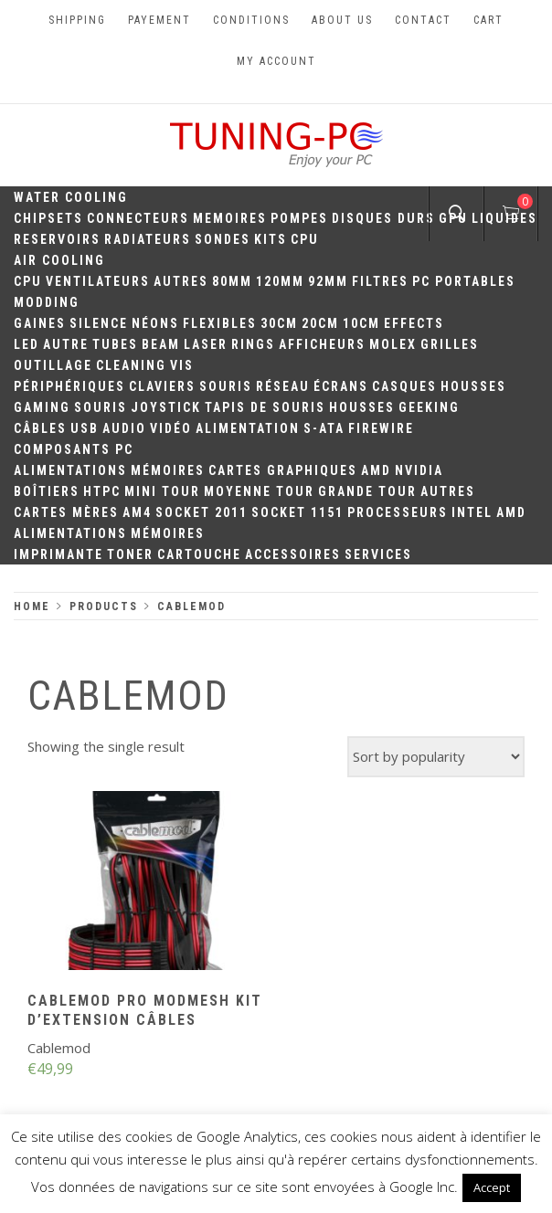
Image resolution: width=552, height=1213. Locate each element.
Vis (182, 365)
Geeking (429, 407)
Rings (253, 344)
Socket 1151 (297, 512)
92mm (328, 281)
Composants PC (73, 449)
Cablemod (58, 1048)
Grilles (449, 344)
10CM (361, 323)
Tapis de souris (265, 407)
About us (342, 20)
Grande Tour (367, 491)
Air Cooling (59, 260)
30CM (279, 323)
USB (84, 428)
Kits (270, 239)
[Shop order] (436, 756)
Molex (393, 344)
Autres (181, 281)
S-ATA (324, 428)
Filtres (380, 281)
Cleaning (131, 365)
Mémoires (168, 470)
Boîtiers (47, 491)
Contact (423, 20)
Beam (161, 344)
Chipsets (48, 218)
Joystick (166, 407)
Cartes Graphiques (282, 470)
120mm (280, 281)
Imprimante (58, 554)
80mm (232, 281)
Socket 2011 (201, 512)
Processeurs (397, 512)
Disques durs (383, 218)
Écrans (340, 386)
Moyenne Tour (259, 491)
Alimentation (248, 428)
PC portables (463, 281)
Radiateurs (147, 239)
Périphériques (69, 386)
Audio (124, 428)
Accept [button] (491, 1187)
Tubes (115, 344)
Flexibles (220, 323)
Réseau (283, 386)
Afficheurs (322, 344)
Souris (225, 386)
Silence (98, 323)
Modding (47, 302)
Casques (404, 386)
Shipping (77, 20)
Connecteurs (138, 218)
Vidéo (171, 428)
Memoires (230, 218)
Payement (159, 20)
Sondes (222, 239)
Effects (414, 323)
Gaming (42, 407)
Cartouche (199, 554)
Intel (472, 512)
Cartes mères (66, 512)
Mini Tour (162, 491)
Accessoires (293, 554)
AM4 (137, 512)
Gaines (40, 323)
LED (26, 344)
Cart (488, 20)
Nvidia (419, 470)
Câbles (40, 428)
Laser (206, 344)
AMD (376, 470)
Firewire (381, 428)
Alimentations (70, 470)
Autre (66, 344)
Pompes (299, 218)
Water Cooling (71, 197)
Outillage (53, 365)
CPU (305, 239)
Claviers (162, 386)
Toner (130, 554)
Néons (155, 323)
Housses (473, 386)
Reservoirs (57, 239)
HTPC (102, 491)
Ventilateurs (98, 281)
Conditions (251, 20)
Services (378, 554)
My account (276, 61)
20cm (320, 323)
